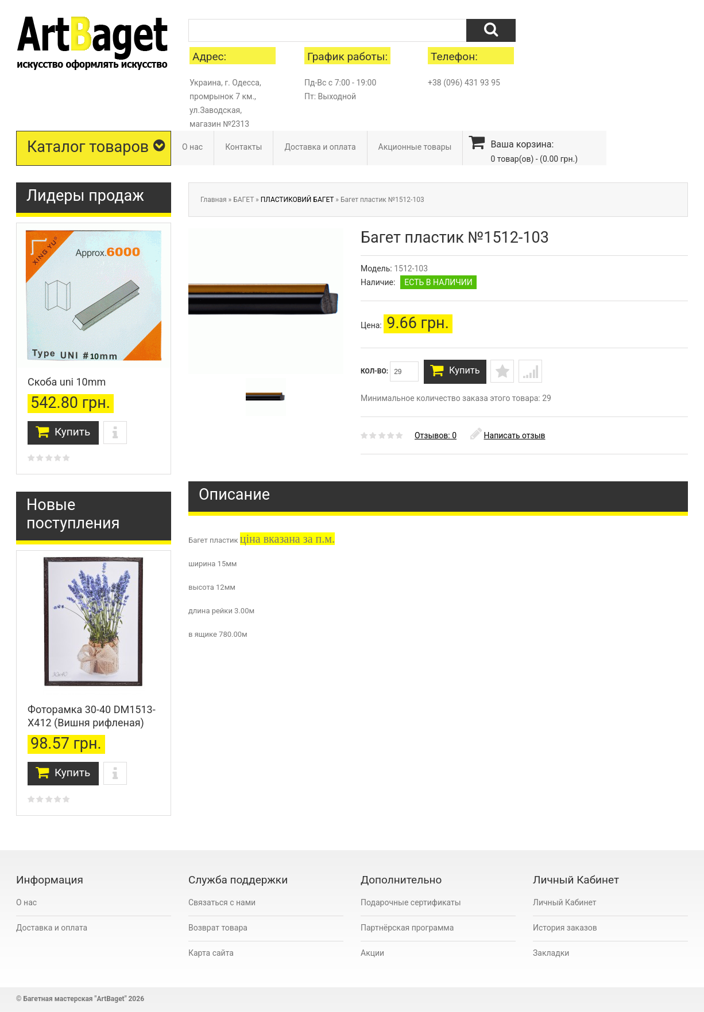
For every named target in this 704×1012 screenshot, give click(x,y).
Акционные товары (415, 146)
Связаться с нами (222, 902)
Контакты (243, 146)
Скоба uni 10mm (67, 382)
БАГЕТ (243, 200)
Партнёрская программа (407, 927)
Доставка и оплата (319, 146)
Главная (213, 200)
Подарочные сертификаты (411, 902)
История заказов (565, 927)
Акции (372, 952)
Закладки (551, 952)
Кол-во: (390, 371)
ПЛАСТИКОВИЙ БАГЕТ (297, 200)
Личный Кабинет (565, 902)
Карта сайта (211, 952)
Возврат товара (217, 927)
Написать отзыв (508, 438)
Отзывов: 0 (436, 438)
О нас (192, 146)
